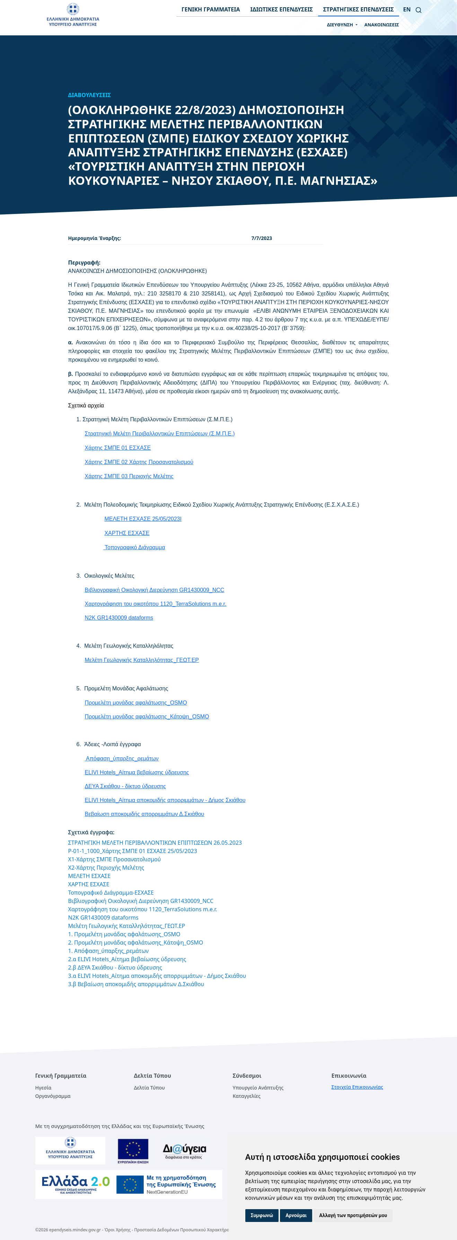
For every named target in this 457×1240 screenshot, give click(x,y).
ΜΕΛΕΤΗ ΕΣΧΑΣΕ (89, 876)
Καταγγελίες (247, 1096)
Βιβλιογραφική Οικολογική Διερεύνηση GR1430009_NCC (155, 590)
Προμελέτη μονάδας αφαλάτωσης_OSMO (136, 703)
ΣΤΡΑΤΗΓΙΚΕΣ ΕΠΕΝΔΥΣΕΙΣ (358, 9)
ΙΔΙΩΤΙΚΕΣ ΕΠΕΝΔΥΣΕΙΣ (282, 9)
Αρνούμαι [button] (296, 1215)
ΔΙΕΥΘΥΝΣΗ (340, 24)
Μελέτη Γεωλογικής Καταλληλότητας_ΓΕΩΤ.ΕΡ (142, 660)
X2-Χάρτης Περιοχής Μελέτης (106, 867)
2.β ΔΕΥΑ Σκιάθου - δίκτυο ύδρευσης (115, 967)
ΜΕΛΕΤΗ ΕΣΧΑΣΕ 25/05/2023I (143, 519)
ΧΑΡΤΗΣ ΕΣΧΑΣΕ (126, 533)
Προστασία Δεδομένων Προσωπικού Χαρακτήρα (181, 1230)
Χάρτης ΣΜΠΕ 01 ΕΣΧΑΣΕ (118, 448)
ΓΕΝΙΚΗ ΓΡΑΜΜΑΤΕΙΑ (211, 9)
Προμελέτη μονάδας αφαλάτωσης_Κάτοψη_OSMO (147, 717)
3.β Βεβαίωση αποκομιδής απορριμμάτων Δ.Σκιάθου (136, 984)
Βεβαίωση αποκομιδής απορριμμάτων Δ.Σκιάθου (144, 814)
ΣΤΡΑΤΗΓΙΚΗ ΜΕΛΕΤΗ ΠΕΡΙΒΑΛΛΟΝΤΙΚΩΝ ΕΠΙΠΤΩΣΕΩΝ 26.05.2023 (155, 842)
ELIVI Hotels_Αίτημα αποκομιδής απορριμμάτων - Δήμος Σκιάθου (165, 800)
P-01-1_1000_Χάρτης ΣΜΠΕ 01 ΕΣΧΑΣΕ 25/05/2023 (132, 851)
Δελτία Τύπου (149, 1087)
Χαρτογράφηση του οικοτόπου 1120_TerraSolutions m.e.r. (156, 604)
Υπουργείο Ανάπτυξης (258, 1087)
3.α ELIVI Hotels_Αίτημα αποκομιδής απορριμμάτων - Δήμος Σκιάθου (157, 976)
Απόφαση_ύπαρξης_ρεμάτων (122, 758)
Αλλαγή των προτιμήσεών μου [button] (353, 1215)
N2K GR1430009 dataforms (119, 618)
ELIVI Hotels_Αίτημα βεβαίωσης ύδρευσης (137, 772)
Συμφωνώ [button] (262, 1215)
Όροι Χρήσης (117, 1230)
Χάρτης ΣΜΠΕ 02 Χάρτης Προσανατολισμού (139, 462)
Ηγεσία (43, 1087)
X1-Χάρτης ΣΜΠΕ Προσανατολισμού (114, 859)
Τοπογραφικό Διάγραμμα (135, 547)
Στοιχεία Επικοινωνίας (358, 1087)
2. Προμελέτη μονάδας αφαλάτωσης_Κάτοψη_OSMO (135, 942)
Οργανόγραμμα (53, 1096)
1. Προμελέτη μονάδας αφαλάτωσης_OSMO (124, 934)
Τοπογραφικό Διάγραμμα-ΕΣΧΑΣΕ (111, 892)
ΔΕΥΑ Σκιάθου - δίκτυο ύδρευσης (125, 786)
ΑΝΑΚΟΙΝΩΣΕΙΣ (381, 24)
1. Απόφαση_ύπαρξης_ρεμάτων (108, 951)
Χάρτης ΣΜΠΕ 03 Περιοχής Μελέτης (129, 476)
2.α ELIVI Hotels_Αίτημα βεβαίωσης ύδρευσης (127, 959)
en (407, 9)
